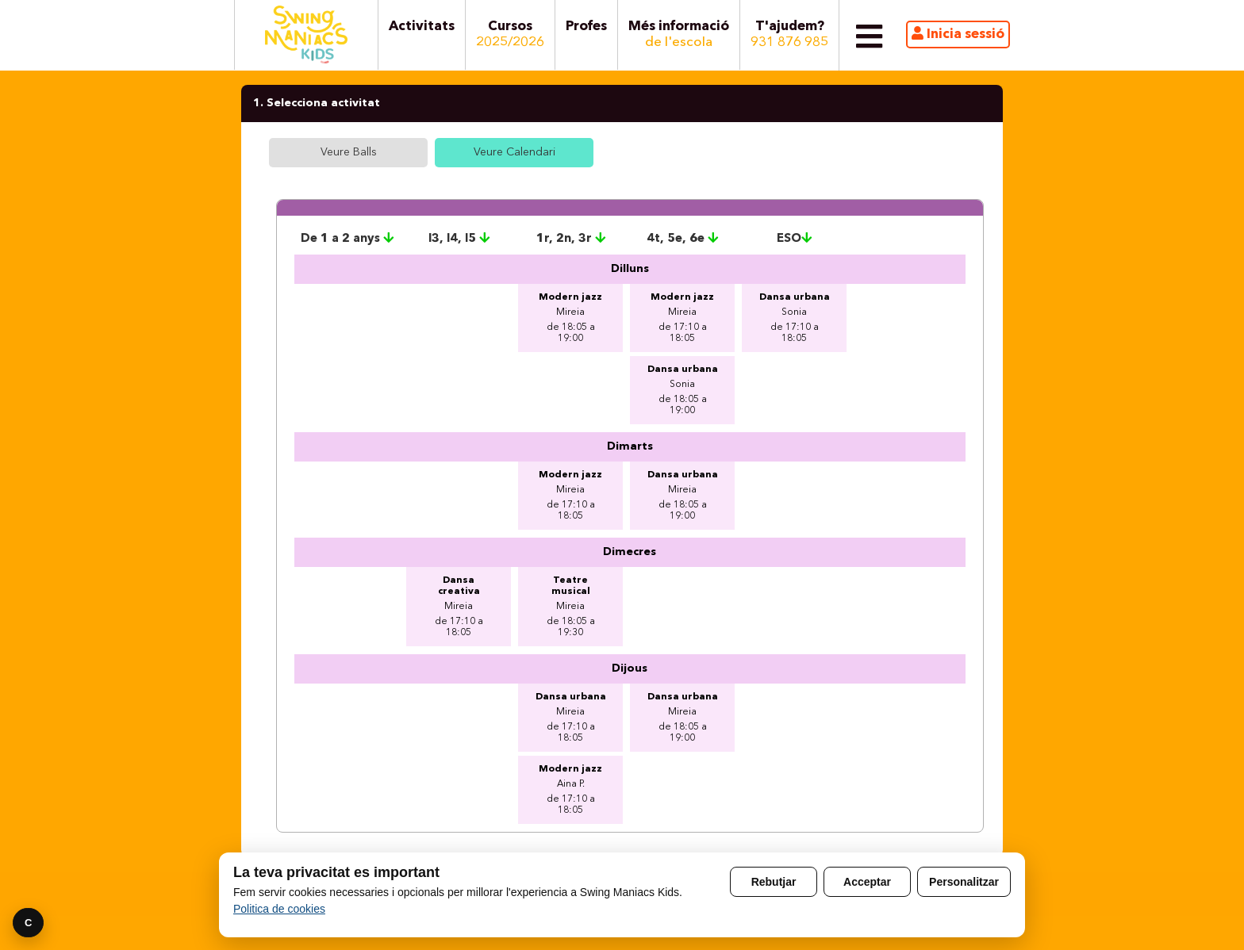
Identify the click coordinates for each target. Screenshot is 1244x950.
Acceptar (867, 881)
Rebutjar (774, 881)
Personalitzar (964, 881)
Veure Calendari (514, 152)
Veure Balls (349, 152)
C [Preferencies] (28, 923)
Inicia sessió (958, 33)
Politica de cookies (279, 908)
